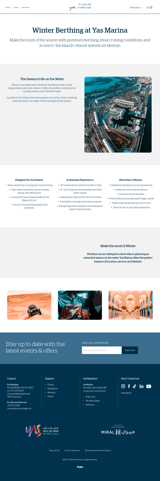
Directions (90, 404)
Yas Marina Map (93, 400)
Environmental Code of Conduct (98, 450)
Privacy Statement (72, 450)
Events (51, 396)
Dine (15, 7)
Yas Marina (80, 7)
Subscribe (130, 350)
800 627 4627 (27, 387)
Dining (51, 384)
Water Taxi (90, 396)
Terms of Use (54, 450)
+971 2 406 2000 (16, 390)
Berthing (51, 392)
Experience (53, 388)
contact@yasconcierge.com (19, 408)
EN (149, 8)
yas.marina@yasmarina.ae (18, 393)
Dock (7, 7)
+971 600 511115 (13, 405)
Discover (25, 7)
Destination (135, 7)
